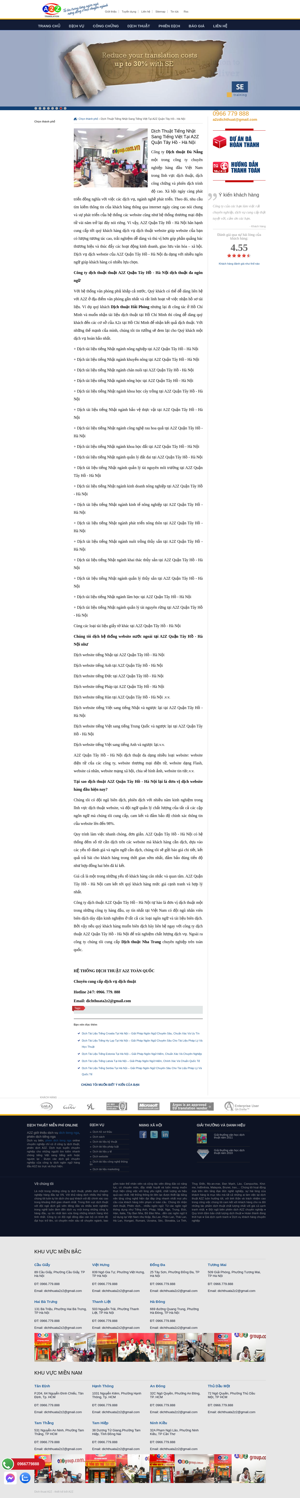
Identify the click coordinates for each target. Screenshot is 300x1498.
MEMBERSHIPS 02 (70, 1106)
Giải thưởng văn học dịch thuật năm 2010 (229, 1151)
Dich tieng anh (51, 10)
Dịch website (100, 1156)
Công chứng (106, 26)
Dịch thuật (138, 26)
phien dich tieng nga (58, 1140)
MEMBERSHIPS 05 (148, 1106)
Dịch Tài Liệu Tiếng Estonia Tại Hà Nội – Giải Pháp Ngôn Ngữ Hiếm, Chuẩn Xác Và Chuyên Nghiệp (142, 1053)
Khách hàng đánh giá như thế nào (239, 263)
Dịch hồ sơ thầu (102, 1131)
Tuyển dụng (129, 11)
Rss (186, 11)
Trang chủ (49, 26)
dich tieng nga (68, 1133)
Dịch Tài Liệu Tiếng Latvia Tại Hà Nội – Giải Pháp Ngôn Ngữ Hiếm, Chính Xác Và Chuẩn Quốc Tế (141, 1060)
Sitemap (160, 11)
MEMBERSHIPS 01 (46, 1106)
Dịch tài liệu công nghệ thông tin (109, 1163)
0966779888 (28, 1464)
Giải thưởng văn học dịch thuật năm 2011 (229, 1136)
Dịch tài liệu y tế (102, 1151)
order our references (240, 167)
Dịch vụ (76, 26)
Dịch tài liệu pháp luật (106, 1146)
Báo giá (197, 26)
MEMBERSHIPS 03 (91, 1106)
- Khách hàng (258, 226)
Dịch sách (99, 1136)
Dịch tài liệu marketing (106, 1169)
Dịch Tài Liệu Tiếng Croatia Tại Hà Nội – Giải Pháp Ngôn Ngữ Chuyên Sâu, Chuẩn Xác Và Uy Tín (141, 1033)
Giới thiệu (111, 11)
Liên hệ (145, 11)
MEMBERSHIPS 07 (242, 1106)
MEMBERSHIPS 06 (192, 1106)
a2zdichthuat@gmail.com (235, 119)
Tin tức (175, 11)
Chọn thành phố (88, 118)
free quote (236, 145)
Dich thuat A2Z (43, 1491)
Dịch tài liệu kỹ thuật (105, 1141)
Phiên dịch (169, 26)
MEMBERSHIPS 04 (116, 1106)
